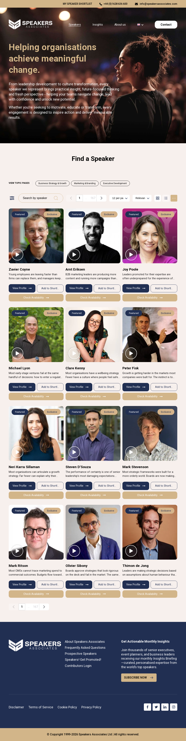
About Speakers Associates (85, 641)
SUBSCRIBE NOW (139, 678)
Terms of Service (40, 707)
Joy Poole (130, 269)
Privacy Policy (91, 707)
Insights (97, 24)
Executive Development (115, 183)
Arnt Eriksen (75, 269)
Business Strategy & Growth (52, 183)
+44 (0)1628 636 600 (115, 3)
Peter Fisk (130, 368)
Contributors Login (78, 666)
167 (92, 198)
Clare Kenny (75, 368)
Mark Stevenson (135, 467)
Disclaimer (16, 707)
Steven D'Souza (78, 467)
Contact (166, 24)
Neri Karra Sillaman (24, 467)
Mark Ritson (18, 565)
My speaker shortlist (77, 3)
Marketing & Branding (85, 183)
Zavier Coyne (19, 269)
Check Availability (36, 297)
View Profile (22, 288)
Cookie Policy (67, 707)
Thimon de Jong (135, 565)
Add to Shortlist (50, 288)
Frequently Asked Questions (85, 647)
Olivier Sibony (77, 565)
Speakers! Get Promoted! (83, 659)
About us (120, 24)
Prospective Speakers (81, 653)
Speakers (75, 24)
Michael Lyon (19, 368)
